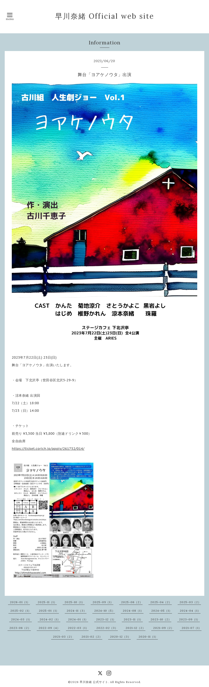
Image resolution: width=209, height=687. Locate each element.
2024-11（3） (76, 610)
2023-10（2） (161, 619)
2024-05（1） (161, 610)
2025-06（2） (132, 602)
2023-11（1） (133, 619)
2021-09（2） (163, 628)
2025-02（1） (20, 610)
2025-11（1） (47, 602)
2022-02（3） (107, 628)
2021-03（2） (63, 636)
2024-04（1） (190, 610)
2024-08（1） (133, 610)
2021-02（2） (92, 636)
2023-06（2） (20, 628)
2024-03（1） (21, 619)
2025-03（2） (190, 602)
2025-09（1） (103, 602)
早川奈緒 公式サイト (94, 682)
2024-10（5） (104, 610)
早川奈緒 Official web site (104, 16)
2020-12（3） (120, 636)
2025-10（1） (75, 602)
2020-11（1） (148, 636)
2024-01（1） (78, 619)
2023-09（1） (189, 619)
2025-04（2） (161, 602)
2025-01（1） (49, 610)
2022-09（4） (49, 628)
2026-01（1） (20, 602)
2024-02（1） (50, 619)
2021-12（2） (135, 628)
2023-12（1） (106, 619)
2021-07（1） (191, 628)
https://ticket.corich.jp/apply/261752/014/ (48, 449)
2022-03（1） (78, 628)
